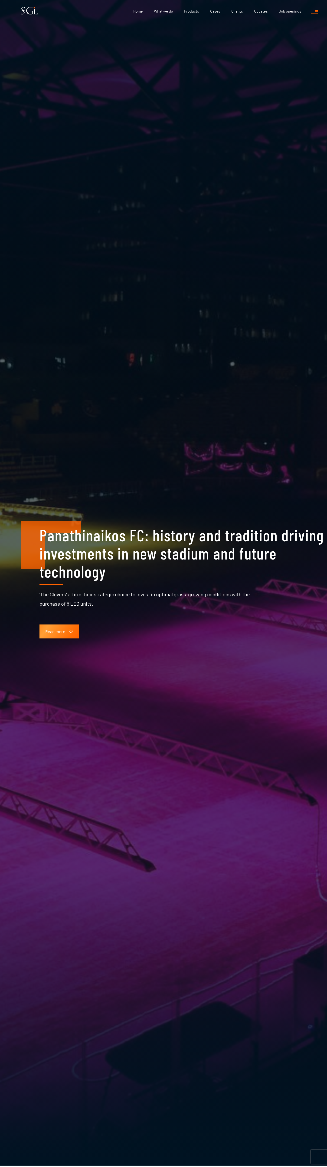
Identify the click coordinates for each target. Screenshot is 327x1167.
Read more (59, 631)
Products (191, 11)
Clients (237, 11)
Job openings (290, 11)
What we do (163, 11)
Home (138, 11)
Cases (215, 11)
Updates (261, 11)
